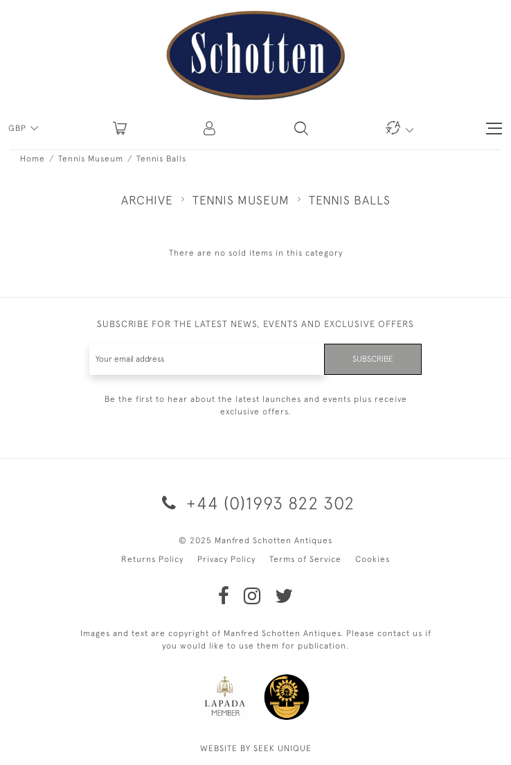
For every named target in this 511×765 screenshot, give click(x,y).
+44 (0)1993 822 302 (256, 503)
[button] (210, 128)
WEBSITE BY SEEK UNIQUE (256, 748)
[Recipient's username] (207, 359)
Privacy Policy (226, 559)
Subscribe (372, 359)
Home (32, 159)
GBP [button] (18, 128)
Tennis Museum (90, 159)
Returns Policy (152, 559)
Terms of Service (305, 559)
